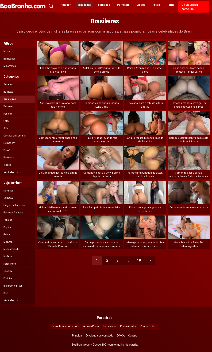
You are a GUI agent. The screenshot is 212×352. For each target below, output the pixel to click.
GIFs (5, 128)
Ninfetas (8, 256)
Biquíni (7, 227)
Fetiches (8, 113)
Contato (132, 335)
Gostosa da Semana (14, 135)
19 (139, 260)
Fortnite (7, 278)
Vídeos (141, 4)
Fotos (156, 4)
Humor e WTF (10, 143)
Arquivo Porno (91, 326)
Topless (7, 219)
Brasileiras (84, 4)
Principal (77, 335)
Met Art (7, 241)
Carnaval (8, 198)
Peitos (6, 234)
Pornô (171, 4)
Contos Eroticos (148, 326)
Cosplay (7, 271)
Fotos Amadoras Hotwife (65, 326)
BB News (8, 91)
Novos (6, 51)
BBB (5, 293)
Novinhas (8, 190)
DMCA (121, 335)
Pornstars (123, 4)
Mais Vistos (9, 66)
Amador (66, 4)
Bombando (9, 58)
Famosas (104, 4)
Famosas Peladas (13, 212)
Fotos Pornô (10, 263)
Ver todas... (10, 172)
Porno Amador (128, 326)
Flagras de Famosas (14, 205)
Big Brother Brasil (12, 285)
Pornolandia (109, 326)
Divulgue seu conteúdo (190, 7)
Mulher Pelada (11, 249)
